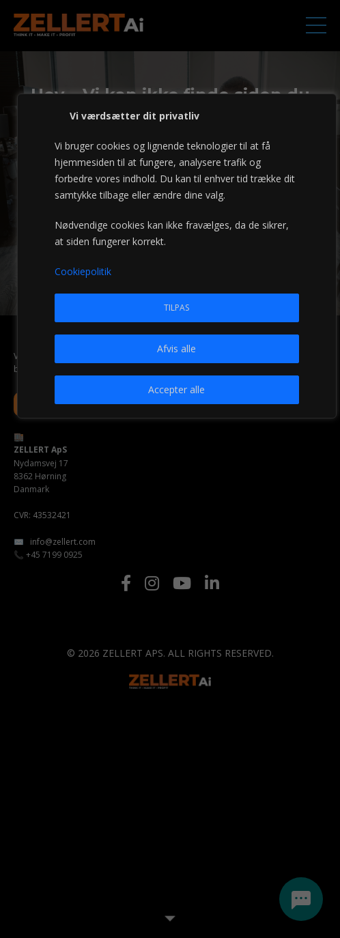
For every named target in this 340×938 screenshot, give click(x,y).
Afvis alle (176, 348)
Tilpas (176, 307)
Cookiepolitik (83, 271)
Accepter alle (176, 389)
